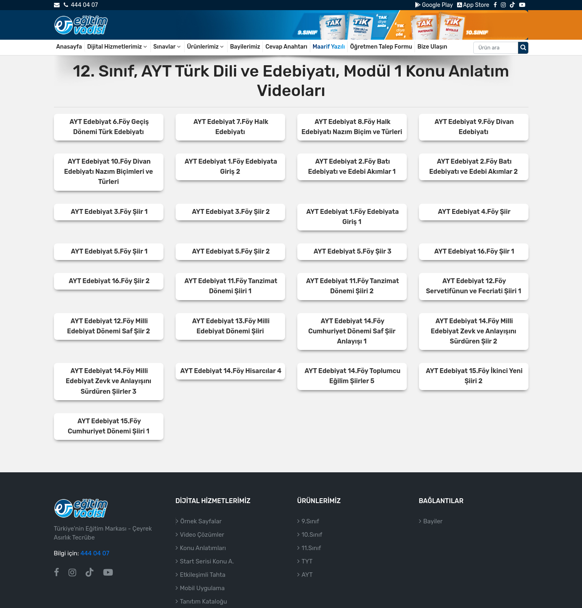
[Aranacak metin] (495, 48)
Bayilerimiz (245, 46)
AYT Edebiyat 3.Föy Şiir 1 (109, 211)
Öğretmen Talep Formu (381, 46)
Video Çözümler (202, 534)
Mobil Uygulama (202, 588)
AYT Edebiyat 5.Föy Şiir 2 (231, 251)
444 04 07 (81, 5)
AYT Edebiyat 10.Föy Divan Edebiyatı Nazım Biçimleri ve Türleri (108, 172)
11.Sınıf (311, 548)
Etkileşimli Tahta (202, 574)
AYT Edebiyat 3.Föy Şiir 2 (231, 211)
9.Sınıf (310, 521)
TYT (307, 561)
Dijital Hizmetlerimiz (117, 46)
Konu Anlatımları (203, 548)
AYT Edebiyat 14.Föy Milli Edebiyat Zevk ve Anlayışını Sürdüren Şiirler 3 (108, 381)
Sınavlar (167, 46)
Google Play (434, 5)
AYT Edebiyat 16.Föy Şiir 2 (109, 281)
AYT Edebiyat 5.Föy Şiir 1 (109, 251)
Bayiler (433, 521)
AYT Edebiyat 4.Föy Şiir (474, 211)
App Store (473, 5)
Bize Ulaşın (432, 46)
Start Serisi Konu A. (207, 561)
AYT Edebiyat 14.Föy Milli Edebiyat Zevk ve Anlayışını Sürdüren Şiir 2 (473, 331)
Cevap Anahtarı (286, 46)
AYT (307, 574)
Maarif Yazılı (329, 46)
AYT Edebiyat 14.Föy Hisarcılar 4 (230, 371)
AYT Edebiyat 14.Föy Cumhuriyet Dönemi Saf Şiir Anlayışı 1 (351, 331)
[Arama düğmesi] (523, 48)
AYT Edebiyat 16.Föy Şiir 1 (474, 251)
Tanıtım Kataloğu (203, 601)
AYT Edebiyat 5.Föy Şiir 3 (352, 251)
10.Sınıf (312, 534)
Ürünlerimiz (206, 46)
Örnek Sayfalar (201, 521)
